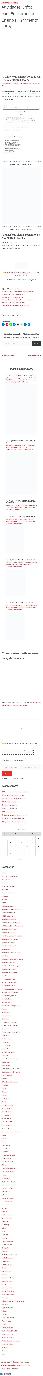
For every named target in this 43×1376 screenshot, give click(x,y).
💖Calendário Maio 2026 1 (10, 802)
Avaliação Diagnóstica (9, 996)
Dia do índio (6, 1065)
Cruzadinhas (6, 1049)
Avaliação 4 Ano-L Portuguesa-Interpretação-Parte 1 (18, 292)
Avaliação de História (8, 986)
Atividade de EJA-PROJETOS (11, 923)
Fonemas (5, 1152)
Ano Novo (5, 889)
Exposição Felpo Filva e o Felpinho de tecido (21, 441)
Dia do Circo (6, 1062)
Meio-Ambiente (7, 1218)
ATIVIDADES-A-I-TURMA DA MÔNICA (20, 516)
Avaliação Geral (7, 1002)
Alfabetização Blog (9, 2)
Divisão (4, 1095)
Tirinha (4, 1324)
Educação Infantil (7, 1105)
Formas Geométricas (8, 1155)
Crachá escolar (6, 1045)
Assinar (7, 773)
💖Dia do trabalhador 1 (9, 812)
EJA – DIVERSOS (7, 1122)
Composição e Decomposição (11, 1032)
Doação (4, 1102)
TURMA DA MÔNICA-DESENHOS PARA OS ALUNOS (21, 502)
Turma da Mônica (7, 1328)
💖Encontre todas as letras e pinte (13, 818)
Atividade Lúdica (7, 949)
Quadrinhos (5, 1261)
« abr (20, 859)
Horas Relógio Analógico (9, 1168)
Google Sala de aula (8, 1162)
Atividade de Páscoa (8, 943)
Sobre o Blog (25, 1365)
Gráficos (4, 1165)
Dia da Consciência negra (10, 1059)
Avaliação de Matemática (10, 992)
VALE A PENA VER (7, 1338)
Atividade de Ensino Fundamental (12, 926)
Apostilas (41, 16)
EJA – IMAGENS (7, 1125)
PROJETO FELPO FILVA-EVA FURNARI (20, 375)
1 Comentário (22, 445)
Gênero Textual (6, 1158)
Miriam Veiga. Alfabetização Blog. (15, 273)
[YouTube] (6, 1374)
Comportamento (7, 1029)
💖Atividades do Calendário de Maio (13, 798)
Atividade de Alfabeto (9, 913)
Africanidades (6, 879)
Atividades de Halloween (10, 972)
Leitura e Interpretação (9, 1185)
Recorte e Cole (6, 1271)
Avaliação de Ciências (8, 979)
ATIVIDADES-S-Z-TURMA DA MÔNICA (20, 602)
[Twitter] (3, 1374)
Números (4, 1238)
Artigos (4, 903)
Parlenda (4, 1251)
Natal (3, 1231)
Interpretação (6, 1178)
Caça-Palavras (6, 1016)
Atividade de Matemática (10, 939)
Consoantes (5, 1035)
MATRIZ (4, 1208)
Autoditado (5, 976)
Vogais (4, 1354)
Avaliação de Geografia (9, 982)
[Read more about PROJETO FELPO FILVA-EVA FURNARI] (21, 409)
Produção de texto (7, 1258)
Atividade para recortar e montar (12, 952)
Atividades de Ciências (9, 969)
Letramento (5, 1195)
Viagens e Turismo (7, 1344)
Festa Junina (6, 1145)
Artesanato (5, 899)
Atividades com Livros (9, 962)
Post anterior (8, 355)
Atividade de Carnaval (9, 919)
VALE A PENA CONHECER (10, 1331)
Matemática (5, 1205)
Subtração (5, 1304)
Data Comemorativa (8, 1052)
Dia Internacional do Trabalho (11, 1072)
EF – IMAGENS (6, 1112)
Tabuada (4, 1314)
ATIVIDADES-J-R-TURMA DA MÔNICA (20, 559)
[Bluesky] (10, 1374)
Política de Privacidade (9, 1369)
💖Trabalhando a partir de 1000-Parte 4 (14, 815)
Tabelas (4, 1311)
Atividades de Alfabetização (10, 966)
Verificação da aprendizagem (11, 1341)
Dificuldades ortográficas (10, 1082)
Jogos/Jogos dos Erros (9, 1182)
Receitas (4, 1268)
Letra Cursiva (6, 1191)
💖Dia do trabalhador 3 (9, 805)
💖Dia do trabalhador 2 (9, 808)
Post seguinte (34, 355)
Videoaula (5, 1348)
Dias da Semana (7, 1075)
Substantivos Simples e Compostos (13, 1301)
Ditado (4, 1089)
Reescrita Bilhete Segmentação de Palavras (15, 305)
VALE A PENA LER (7, 1334)
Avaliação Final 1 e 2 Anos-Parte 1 (12, 297)
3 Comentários (23, 378)
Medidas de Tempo (8, 1215)
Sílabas (4, 1284)
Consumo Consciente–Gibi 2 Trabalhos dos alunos (17, 300)
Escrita (4, 1135)
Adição (4, 873)
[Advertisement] (20, 53)
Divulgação (5, 1099)
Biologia (4, 1009)
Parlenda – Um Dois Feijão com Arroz (13, 303)
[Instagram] (5, 1374)
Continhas (5, 1042)
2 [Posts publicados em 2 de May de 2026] (32, 838)
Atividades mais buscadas (42, 16)
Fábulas (4, 1138)
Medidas (4, 1211)
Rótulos (4, 1274)
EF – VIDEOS (6, 1115)
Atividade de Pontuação (9, 946)
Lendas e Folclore (7, 1188)
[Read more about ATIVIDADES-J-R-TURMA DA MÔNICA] (15, 583)
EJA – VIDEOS (6, 1128)
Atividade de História (8, 933)
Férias (4, 1142)
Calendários (5, 1019)
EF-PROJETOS (6, 1118)
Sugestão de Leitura (8, 1308)
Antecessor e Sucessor (9, 893)
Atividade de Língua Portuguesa (12, 936)
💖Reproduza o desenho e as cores (13, 795)
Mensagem (5, 1221)
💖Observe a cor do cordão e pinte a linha (15, 792)
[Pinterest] (8, 1374)
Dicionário (5, 1079)
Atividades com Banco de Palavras (12, 959)
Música (4, 1228)
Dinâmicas (5, 1085)
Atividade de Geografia (9, 929)
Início (3, 1362)
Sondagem (5, 1298)
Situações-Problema (8, 1294)
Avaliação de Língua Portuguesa (12, 989)
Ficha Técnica (6, 1148)
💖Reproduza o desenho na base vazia (14, 822)
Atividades (5, 956)
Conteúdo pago (7, 1039)
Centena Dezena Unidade (10, 1026)
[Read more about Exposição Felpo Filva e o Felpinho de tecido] (21, 473)
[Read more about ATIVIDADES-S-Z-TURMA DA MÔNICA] (15, 626)
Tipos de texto (6, 1321)
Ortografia (5, 1248)
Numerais (5, 1235)
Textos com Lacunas (8, 1318)
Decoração (5, 1055)
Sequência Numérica (8, 1281)
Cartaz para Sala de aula (9, 1022)
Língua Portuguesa (7, 1198)
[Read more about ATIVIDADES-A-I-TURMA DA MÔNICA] (15, 540)
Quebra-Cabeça (7, 1265)
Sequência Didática (8, 1278)
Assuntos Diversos (7, 906)
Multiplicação (6, 1225)
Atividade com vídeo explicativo (12, 909)
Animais (4, 883)
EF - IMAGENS (21, 447)
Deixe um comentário (24, 84)
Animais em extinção (8, 886)
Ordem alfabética (7, 1241)
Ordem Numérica (7, 1245)
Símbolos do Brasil (7, 1288)
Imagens (4, 1175)
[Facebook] (1, 1374)
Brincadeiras (5, 1012)
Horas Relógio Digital (8, 1172)
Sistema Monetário (8, 1291)
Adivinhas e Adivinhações (10, 876)
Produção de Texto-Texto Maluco (12, 294)
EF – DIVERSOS (7, 1109)
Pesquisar (28, 752)
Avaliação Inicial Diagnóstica (11, 1006)
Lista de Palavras (7, 1201)
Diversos (4, 1092)
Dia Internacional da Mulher (10, 1069)
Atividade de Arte (7, 916)
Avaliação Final (6, 999)
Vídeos (4, 1351)
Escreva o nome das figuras (10, 1132)
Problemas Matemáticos (9, 1255)
